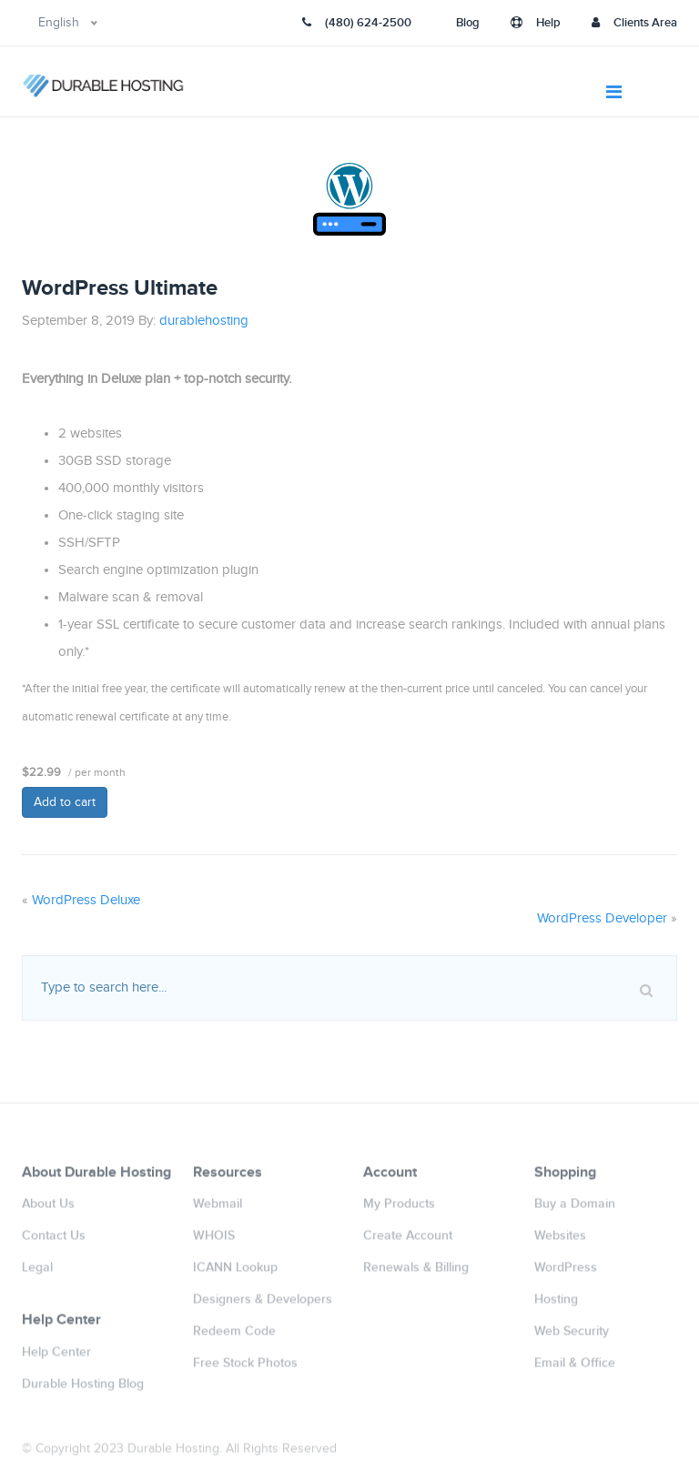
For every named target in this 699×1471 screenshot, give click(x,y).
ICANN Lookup (235, 1273)
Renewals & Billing (416, 1273)
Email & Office (574, 1368)
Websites (560, 1241)
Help (536, 22)
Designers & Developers (262, 1305)
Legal (37, 1273)
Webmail (217, 1209)
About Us (48, 1209)
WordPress (565, 1273)
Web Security (571, 1337)
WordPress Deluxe (86, 900)
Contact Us (54, 1241)
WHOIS (214, 1241)
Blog (468, 22)
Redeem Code (234, 1337)
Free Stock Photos (245, 1368)
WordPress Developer (602, 918)
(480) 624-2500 (356, 22)
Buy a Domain (574, 1209)
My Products (399, 1209)
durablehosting (203, 320)
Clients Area (634, 22)
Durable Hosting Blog (83, 1388)
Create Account (407, 1241)
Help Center (56, 1357)
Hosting (556, 1305)
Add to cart (65, 802)
